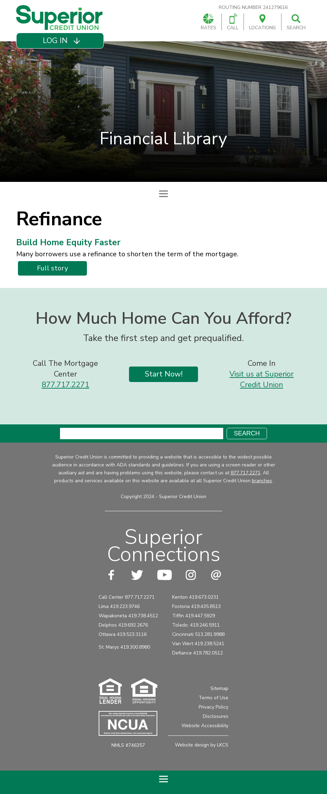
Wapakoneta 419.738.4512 (128, 615)
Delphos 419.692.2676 (123, 625)
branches (262, 480)
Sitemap (219, 688)
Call (232, 22)
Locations (262, 22)
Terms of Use (213, 697)
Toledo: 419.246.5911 (196, 625)
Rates (208, 22)
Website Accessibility (204, 725)
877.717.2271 (65, 385)
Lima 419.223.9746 (119, 606)
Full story (55, 270)
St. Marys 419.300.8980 (124, 647)
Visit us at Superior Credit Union (261, 379)
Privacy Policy (213, 707)
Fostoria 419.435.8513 (196, 606)
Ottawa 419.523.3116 (123, 634)
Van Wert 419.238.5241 (198, 643)
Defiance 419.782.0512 (197, 653)
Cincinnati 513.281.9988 (198, 634)
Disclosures (215, 716)
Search (296, 22)
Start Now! (163, 374)
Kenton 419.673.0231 (195, 597)
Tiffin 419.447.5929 (193, 615)
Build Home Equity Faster (68, 242)
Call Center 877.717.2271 (127, 597)
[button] (60, 40)
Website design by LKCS (201, 745)
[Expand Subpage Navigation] (163, 193)
